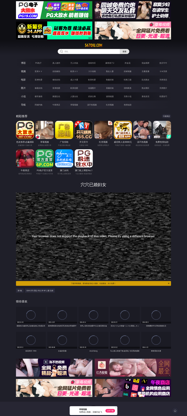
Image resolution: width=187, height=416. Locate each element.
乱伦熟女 (145, 79)
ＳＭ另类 (163, 71)
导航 (23, 104)
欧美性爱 (92, 79)
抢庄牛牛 (163, 63)
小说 (23, 96)
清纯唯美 (127, 88)
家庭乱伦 (56, 96)
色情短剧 (127, 104)
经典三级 (127, 79)
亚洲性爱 (38, 79)
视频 (23, 71)
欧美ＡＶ (74, 71)
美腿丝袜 (110, 88)
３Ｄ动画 (92, 71)
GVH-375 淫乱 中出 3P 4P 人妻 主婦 (39, 290)
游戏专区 (92, 63)
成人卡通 (74, 79)
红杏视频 (110, 104)
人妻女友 (74, 96)
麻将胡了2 (109, 63)
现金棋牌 (145, 63)
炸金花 (127, 63)
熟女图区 (145, 88)
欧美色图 (74, 88)
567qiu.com (93, 45)
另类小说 (127, 96)
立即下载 (110, 411)
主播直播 (145, 71)
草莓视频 (74, 104)
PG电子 (38, 63)
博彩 (23, 62)
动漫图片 (92, 88)
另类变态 (163, 79)
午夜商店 (56, 104)
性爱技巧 (163, 96)
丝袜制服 (127, 71)
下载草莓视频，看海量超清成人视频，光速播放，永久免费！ (120, 283)
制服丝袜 (110, 79)
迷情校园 (110, 96)
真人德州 (56, 63)
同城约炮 (38, 104)
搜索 (124, 51)
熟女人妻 (110, 71)
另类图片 (163, 88)
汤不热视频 (92, 104)
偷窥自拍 (38, 88)
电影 (23, 79)
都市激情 (38, 96)
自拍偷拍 (56, 71)
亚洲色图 (56, 88)
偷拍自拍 (56, 79)
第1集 (20, 290)
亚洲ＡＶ (38, 71)
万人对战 (74, 63)
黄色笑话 (145, 96)
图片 (23, 88)
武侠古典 (92, 96)
